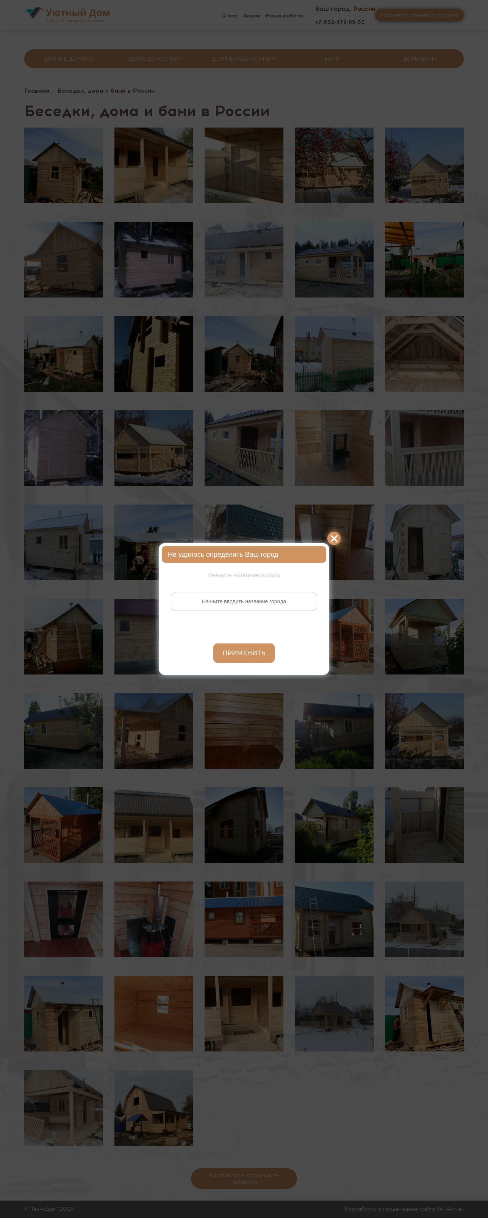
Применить (244, 653)
